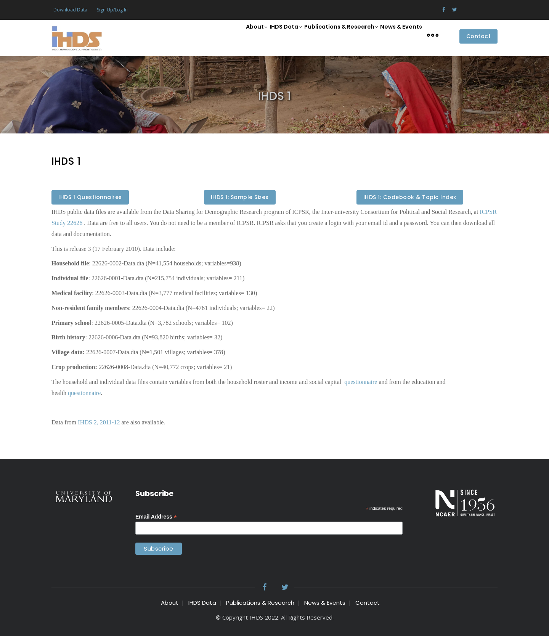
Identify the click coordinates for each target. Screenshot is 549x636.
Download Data (70, 9)
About (241, 35)
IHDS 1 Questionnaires (90, 197)
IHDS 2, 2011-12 (98, 422)
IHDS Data (275, 35)
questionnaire (360, 382)
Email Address (156, 516)
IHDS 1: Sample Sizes (240, 197)
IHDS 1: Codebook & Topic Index (409, 197)
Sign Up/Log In (112, 9)
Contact (478, 36)
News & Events (398, 35)
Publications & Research (335, 35)
